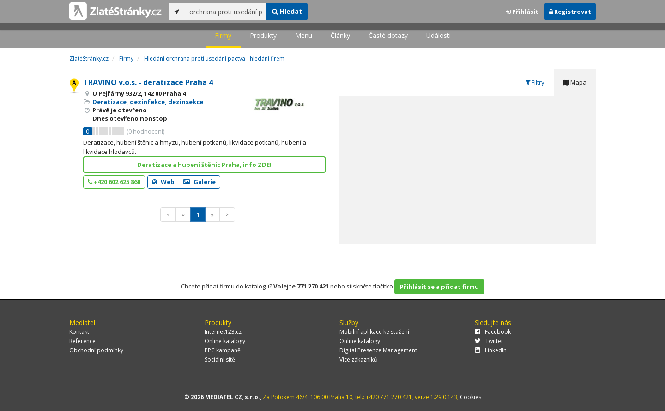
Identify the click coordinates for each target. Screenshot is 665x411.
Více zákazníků (358, 359)
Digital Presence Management (378, 350)
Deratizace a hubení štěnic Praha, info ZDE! (204, 164)
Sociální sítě (220, 359)
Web (163, 182)
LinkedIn (491, 350)
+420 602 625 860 (114, 182)
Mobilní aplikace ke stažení (374, 332)
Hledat (287, 11)
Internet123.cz (223, 332)
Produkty (263, 35)
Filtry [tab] (535, 82)
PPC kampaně (223, 350)
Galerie (199, 182)
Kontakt (79, 332)
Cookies (470, 397)
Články (340, 35)
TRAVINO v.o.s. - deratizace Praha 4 (148, 82)
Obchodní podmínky (96, 350)
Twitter (489, 341)
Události (438, 35)
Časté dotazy (388, 35)
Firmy (223, 35)
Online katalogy (225, 341)
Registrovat (570, 11)
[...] (225, 11)
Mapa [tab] (574, 82)
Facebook (493, 332)
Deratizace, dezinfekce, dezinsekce (147, 102)
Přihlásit (522, 11)
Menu (303, 35)
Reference (82, 341)
